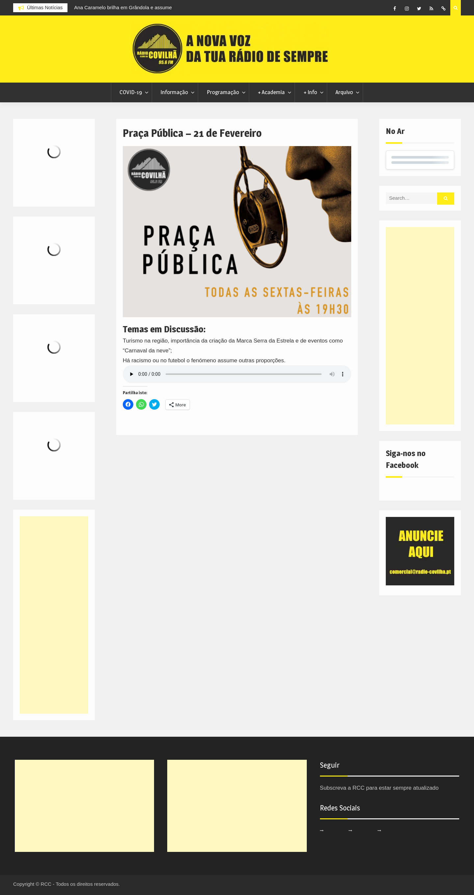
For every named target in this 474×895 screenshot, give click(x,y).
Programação (223, 92)
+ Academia (271, 92)
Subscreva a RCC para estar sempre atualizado (379, 788)
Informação (174, 92)
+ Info (310, 92)
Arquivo (344, 92)
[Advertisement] (420, 325)
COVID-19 (130, 92)
